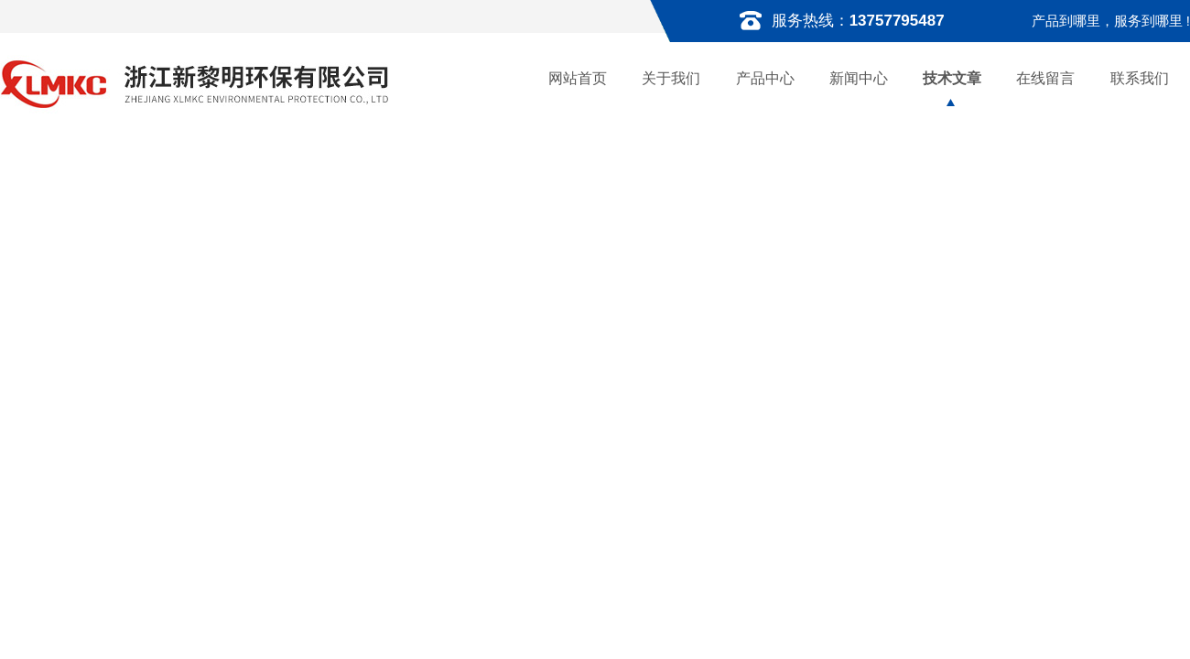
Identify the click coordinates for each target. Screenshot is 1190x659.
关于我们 (671, 78)
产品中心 (765, 78)
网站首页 (577, 78)
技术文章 (952, 78)
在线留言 (1045, 78)
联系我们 (1139, 78)
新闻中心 (858, 78)
